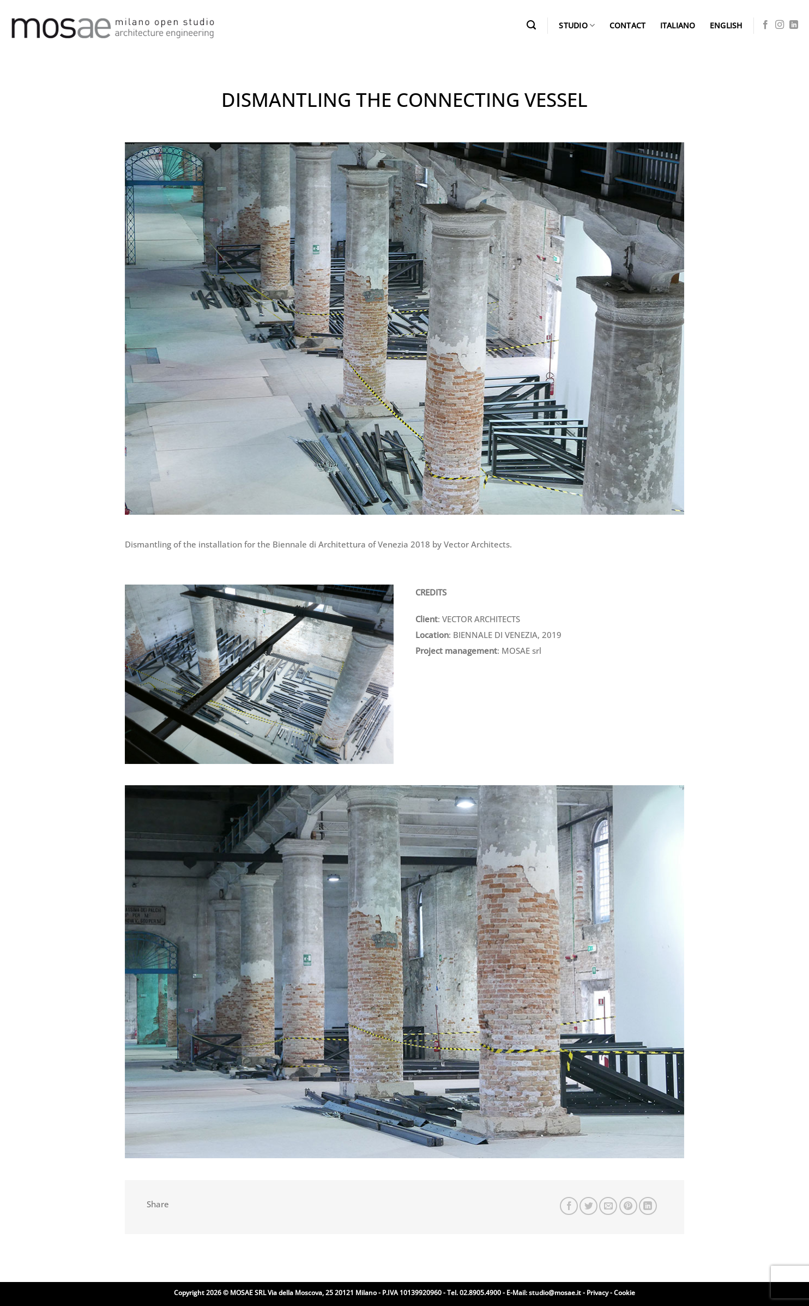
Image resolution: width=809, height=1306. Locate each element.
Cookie (624, 1292)
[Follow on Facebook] (765, 25)
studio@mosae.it (555, 1292)
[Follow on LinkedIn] (793, 25)
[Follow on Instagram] (779, 25)
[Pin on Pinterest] (628, 1206)
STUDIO (577, 25)
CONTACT (627, 25)
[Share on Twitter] (588, 1206)
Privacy (597, 1292)
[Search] (531, 25)
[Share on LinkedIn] (648, 1206)
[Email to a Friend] (608, 1206)
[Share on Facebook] (569, 1206)
